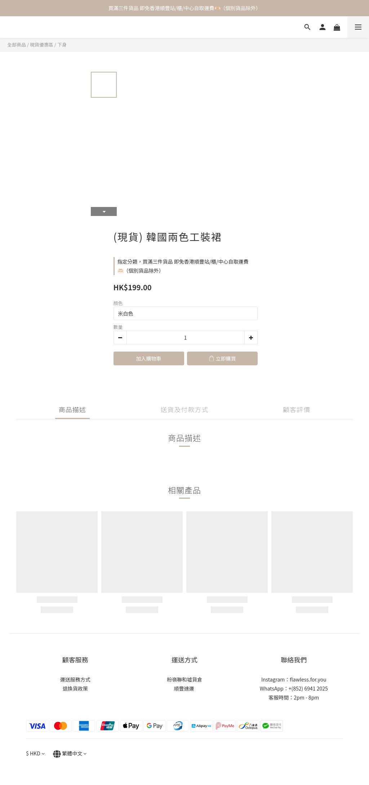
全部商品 (16, 44)
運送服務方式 (75, 679)
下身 (62, 44)
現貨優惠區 (41, 44)
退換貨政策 (75, 688)
